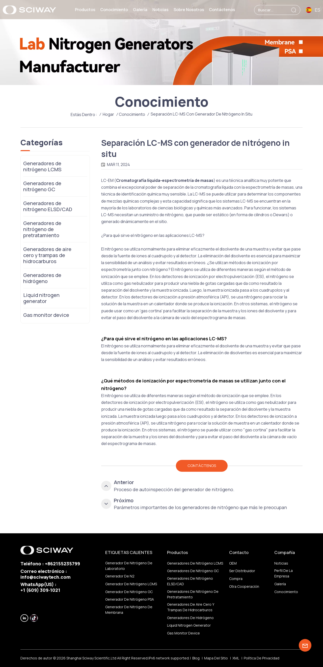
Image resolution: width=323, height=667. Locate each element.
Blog (196, 658)
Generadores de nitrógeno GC (42, 186)
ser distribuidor (242, 570)
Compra (236, 578)
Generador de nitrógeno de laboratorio (128, 566)
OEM (233, 563)
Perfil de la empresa (283, 573)
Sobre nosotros (189, 9)
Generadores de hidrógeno (42, 278)
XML (235, 658)
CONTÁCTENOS (201, 465)
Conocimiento (114, 9)
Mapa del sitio (216, 658)
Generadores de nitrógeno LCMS (42, 166)
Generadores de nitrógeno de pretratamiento (42, 229)
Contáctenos (222, 9)
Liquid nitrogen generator (41, 298)
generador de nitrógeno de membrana (128, 609)
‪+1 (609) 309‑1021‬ (40, 590)
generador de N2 (119, 576)
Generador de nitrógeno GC (129, 591)
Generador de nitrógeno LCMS (131, 583)
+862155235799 (62, 564)
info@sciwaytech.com (45, 577)
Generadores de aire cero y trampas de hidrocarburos (47, 255)
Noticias (160, 9)
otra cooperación (244, 586)
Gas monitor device (46, 315)
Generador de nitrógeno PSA (129, 599)
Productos (85, 9)
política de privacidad (261, 658)
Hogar (108, 114)
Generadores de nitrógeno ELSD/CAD (47, 206)
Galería (140, 9)
